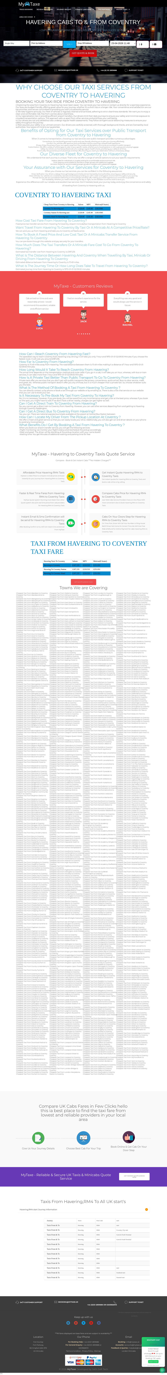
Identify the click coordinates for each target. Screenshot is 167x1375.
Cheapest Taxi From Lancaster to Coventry (65, 985)
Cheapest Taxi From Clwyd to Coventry (30, 937)
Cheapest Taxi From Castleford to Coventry (32, 877)
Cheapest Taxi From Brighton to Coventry (31, 799)
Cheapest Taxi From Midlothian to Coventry (99, 673)
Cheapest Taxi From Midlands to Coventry (98, 671)
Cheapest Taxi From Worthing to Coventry (132, 1042)
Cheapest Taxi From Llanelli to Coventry (64, 1063)
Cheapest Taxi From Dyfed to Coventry (64, 593)
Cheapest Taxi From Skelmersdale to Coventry (133, 604)
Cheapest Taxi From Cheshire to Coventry (31, 898)
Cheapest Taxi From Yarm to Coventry (130, 1061)
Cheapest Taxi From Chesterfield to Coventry (32, 905)
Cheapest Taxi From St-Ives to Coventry (130, 677)
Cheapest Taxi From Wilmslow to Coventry (132, 994)
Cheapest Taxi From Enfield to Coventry (64, 656)
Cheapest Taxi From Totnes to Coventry (130, 816)
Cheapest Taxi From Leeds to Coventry (64, 1002)
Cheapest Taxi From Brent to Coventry (30, 777)
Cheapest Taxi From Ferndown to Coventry (65, 701)
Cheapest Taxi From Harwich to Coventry (65, 820)
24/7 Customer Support (31, 70)
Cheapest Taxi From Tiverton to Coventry (131, 807)
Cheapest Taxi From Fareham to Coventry (65, 686)
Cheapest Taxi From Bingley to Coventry (31, 725)
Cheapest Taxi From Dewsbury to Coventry (32, 1022)
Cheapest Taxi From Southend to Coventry (132, 660)
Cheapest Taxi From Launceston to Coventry (66, 990)
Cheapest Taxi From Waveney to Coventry (131, 918)
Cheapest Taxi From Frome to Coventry (64, 714)
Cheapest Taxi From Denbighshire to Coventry (33, 1011)
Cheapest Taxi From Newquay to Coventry (98, 740)
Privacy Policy (87, 1351)
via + (69, 44)
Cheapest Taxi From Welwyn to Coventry (131, 929)
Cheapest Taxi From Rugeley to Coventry (98, 1029)
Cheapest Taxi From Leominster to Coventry (66, 1016)
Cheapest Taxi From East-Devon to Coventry (66, 602)
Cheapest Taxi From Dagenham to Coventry (32, 1002)
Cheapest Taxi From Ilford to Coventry (63, 901)
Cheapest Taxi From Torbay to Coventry (130, 810)
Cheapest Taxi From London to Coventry (98, 593)
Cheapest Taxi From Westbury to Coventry (132, 966)
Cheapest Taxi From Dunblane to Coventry (32, 1063)
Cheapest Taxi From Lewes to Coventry (64, 1020)
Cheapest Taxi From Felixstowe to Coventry (65, 693)
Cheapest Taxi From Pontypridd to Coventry (99, 944)
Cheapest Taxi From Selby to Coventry (97, 1070)
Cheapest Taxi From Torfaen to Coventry (131, 812)
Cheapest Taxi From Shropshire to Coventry (132, 599)
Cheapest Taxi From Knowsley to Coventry (65, 974)
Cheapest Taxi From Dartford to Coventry (31, 1005)
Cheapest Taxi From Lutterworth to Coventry (99, 606)
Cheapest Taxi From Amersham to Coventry (32, 623)
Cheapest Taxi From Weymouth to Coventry (132, 977)
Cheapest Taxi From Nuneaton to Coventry (98, 814)
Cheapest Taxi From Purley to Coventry (97, 963)
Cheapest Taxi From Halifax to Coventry (64, 797)
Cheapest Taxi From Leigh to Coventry (64, 1011)
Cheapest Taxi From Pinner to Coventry (97, 935)
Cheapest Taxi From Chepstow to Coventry (32, 892)
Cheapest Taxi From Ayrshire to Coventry (31, 656)
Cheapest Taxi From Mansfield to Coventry (98, 636)
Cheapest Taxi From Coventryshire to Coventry (33, 976)
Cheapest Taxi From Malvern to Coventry (98, 623)
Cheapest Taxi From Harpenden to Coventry (66, 812)
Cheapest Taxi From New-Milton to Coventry (99, 719)
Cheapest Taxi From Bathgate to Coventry (31, 693)
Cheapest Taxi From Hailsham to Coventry (65, 794)
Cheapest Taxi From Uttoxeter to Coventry (131, 844)
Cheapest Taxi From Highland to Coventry (65, 870)
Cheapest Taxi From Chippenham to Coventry (33, 909)
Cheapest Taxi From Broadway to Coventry (32, 807)
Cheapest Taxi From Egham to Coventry (64, 640)
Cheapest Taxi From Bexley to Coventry (30, 716)
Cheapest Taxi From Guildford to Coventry (65, 782)
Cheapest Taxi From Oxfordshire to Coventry (99, 901)
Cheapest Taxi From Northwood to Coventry (99, 803)
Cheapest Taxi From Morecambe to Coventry (99, 695)
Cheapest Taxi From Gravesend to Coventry (66, 762)
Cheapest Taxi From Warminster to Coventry (132, 903)
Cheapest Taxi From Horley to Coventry (64, 883)
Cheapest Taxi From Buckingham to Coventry (33, 818)
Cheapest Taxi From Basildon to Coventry (31, 678)
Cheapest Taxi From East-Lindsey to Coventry (66, 619)
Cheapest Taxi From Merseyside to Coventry (99, 656)
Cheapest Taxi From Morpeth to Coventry (98, 701)
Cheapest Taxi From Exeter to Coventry (64, 678)
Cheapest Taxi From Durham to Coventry (31, 1074)
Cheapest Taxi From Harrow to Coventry (64, 816)
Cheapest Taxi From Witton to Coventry (130, 1024)
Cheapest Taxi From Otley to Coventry (97, 898)
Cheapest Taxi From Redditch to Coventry (98, 981)
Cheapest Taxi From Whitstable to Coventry (132, 985)
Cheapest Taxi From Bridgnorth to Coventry (32, 784)
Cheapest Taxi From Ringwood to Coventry (99, 1007)
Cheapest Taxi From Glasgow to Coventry (65, 740)
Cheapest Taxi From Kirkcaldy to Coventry (65, 970)
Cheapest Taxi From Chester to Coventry (31, 903)
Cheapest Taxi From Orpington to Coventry (99, 894)
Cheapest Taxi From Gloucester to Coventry (66, 749)
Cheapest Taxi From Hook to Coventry (64, 881)
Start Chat (153, 1361)
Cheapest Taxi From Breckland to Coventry (32, 775)
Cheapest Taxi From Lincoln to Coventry (64, 1028)
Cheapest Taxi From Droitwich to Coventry (32, 1046)
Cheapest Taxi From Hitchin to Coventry (64, 875)
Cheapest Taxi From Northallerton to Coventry (100, 786)
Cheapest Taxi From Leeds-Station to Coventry (67, 1000)
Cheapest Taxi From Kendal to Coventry (64, 927)
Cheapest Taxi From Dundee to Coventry (31, 1065)
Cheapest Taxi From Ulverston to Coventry (131, 842)
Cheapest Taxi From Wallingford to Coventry (132, 883)
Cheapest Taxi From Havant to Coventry (64, 827)
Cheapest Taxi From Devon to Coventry (30, 1020)
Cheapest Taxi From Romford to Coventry (98, 1018)
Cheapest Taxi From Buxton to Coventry (31, 840)
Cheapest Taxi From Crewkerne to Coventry (32, 987)
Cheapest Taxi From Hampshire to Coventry (66, 807)
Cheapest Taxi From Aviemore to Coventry (31, 645)
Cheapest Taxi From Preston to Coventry (98, 955)
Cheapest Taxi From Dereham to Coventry (31, 1016)
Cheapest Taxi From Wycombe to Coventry (132, 1055)
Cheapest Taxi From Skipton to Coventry (131, 606)
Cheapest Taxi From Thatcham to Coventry (132, 795)
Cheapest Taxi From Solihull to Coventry (131, 612)
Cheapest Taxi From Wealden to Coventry (131, 922)
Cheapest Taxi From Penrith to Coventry (97, 920)
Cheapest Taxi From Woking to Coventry (131, 1026)
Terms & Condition (73, 1351)
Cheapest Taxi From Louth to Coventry (97, 599)
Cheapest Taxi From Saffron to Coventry (97, 1042)
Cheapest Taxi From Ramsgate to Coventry (99, 966)
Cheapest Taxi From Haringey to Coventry (65, 808)
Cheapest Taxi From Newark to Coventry (98, 721)
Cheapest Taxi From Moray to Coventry (97, 691)
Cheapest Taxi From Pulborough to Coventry (99, 961)
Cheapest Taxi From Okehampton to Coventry (100, 883)
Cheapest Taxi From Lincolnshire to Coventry (66, 1029)
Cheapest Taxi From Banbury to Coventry (31, 662)
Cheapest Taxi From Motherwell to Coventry (99, 703)
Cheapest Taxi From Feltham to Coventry (65, 695)
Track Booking (26, 9)
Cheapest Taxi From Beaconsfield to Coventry (33, 695)
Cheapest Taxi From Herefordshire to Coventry (67, 853)
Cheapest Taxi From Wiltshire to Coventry (131, 996)
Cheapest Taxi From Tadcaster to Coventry (132, 766)
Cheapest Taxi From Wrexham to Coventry (132, 1048)
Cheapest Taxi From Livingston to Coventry (65, 1059)
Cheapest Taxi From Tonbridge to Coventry (132, 808)
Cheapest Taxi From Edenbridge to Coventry (66, 630)
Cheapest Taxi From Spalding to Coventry (131, 665)
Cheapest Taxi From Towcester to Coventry (132, 818)
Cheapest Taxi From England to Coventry (65, 658)
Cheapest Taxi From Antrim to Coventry (31, 628)
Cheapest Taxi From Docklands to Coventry (32, 1028)
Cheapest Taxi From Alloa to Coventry (30, 612)
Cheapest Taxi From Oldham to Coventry (98, 886)
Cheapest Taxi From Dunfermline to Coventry (33, 1067)
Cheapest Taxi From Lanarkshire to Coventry (66, 981)
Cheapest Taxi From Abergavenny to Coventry (33, 599)
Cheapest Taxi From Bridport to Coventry (31, 788)
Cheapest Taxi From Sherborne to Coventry (132, 593)
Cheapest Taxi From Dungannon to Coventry (32, 1068)
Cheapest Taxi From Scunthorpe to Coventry (99, 1065)
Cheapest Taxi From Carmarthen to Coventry (32, 868)
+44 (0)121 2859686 (91, 1342)
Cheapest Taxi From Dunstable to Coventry (32, 1072)
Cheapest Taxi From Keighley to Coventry (65, 925)
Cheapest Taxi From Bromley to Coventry (31, 810)
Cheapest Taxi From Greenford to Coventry (65, 777)
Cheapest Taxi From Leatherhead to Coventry (66, 992)
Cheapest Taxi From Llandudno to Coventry (66, 1061)
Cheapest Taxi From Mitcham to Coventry (98, 682)
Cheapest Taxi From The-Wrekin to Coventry (132, 797)
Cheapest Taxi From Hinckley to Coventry (65, 873)
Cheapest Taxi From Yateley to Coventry (131, 1063)
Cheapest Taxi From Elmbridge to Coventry (66, 651)
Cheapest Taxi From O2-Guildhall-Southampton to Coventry (95, 872)
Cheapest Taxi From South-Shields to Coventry (133, 641)
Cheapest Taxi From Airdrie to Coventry (30, 608)
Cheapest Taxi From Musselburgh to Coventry (100, 704)
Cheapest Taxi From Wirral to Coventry (130, 1016)
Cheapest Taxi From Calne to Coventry (30, 846)
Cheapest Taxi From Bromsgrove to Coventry (32, 812)
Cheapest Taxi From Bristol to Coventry (30, 801)
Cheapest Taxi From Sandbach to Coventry (98, 1050)
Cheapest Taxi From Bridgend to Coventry (31, 782)
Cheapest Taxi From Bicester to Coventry (31, 719)
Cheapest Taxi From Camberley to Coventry (32, 847)
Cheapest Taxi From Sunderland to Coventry (132, 745)
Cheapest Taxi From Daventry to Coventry (31, 1007)
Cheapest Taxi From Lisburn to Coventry (64, 1035)
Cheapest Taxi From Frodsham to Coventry (65, 712)
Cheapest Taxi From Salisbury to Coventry (98, 1048)
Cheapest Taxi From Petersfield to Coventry (99, 933)
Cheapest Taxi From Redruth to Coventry (98, 985)
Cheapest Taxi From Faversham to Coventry (66, 691)
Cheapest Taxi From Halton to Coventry (64, 799)
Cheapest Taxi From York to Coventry (130, 1067)
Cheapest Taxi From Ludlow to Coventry (97, 602)
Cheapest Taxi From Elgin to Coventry (63, 641)
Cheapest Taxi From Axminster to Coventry (32, 647)
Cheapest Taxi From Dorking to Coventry (31, 1033)
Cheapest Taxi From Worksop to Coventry (131, 1041)
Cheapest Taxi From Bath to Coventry (30, 691)
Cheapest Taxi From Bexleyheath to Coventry (33, 717)
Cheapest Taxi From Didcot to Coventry (30, 1024)
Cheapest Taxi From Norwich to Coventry (98, 808)
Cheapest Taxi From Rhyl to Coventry (96, 1000)
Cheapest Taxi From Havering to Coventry (65, 838)
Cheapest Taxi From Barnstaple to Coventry (32, 675)
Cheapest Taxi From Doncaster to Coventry (32, 1029)
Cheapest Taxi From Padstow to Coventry (98, 909)
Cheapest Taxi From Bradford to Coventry (31, 771)
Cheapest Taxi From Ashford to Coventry (31, 641)
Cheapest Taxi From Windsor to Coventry (131, 1013)
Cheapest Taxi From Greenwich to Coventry (66, 779)
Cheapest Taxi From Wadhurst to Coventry (132, 875)
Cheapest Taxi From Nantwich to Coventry (98, 708)
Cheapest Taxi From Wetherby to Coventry (132, 974)
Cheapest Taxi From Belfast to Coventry (30, 706)
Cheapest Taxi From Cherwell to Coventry (31, 894)
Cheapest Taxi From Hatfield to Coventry (65, 825)
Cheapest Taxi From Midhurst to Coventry (98, 669)
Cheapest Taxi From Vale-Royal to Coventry (132, 857)
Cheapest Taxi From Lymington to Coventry (99, 608)
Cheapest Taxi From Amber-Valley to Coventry (33, 619)
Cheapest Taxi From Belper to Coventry (30, 708)
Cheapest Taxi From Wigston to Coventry (131, 992)
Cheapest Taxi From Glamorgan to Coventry (66, 730)
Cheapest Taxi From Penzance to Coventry (98, 922)
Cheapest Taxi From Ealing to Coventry (64, 595)
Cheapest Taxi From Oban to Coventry (97, 881)
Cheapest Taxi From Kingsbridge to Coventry (66, 955)
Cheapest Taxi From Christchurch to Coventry (33, 916)
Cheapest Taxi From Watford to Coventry (131, 916)
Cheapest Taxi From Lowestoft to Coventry (98, 601)
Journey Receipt (64, 9)
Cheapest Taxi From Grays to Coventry (64, 764)
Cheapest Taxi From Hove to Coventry (63, 888)
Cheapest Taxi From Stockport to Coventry (132, 708)
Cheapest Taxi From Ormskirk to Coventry (98, 892)
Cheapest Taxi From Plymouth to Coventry (98, 937)
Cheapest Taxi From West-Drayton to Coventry (133, 940)
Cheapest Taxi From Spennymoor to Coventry (133, 667)
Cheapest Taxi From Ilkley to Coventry (63, 905)
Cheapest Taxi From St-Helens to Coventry (132, 675)
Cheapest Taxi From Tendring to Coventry (131, 782)
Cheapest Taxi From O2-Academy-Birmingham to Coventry (95, 824)
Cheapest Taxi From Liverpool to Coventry (65, 1057)
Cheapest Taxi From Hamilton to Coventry (65, 801)
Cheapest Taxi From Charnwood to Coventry (32, 883)
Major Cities (123, 9)
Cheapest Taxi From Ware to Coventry (130, 899)
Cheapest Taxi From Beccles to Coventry (31, 697)
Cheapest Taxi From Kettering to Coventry (65, 938)
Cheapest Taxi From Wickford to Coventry (131, 987)
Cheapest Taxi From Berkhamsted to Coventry (33, 710)
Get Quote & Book (83, 53)
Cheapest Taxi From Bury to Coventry (30, 836)
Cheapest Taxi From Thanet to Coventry (131, 794)
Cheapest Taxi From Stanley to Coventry (131, 699)
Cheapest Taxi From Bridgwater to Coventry (32, 786)
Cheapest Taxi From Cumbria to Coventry (31, 996)
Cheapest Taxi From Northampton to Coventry (100, 788)
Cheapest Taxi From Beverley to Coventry (31, 714)
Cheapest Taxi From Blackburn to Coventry (32, 736)
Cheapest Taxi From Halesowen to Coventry (66, 795)
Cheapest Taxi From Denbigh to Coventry (31, 1009)
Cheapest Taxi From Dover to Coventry (30, 1037)
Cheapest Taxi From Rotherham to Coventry (99, 1024)
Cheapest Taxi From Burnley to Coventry (31, 827)
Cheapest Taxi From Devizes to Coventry (31, 1018)
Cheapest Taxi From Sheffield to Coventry (98, 1074)
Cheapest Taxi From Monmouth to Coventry (99, 686)
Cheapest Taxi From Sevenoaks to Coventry (99, 1072)
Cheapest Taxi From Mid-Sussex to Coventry (99, 664)
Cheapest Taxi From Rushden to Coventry (98, 1035)
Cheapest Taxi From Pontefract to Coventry (99, 940)
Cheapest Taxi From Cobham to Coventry (31, 942)
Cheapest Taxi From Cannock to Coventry (31, 857)
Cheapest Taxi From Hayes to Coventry (64, 840)
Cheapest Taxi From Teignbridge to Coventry (132, 779)
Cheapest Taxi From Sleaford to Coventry (131, 608)
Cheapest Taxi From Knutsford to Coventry (65, 976)
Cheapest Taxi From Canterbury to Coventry (32, 862)
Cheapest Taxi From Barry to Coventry (30, 677)
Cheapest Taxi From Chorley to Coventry (31, 914)
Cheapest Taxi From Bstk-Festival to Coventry (33, 816)
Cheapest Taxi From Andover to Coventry (31, 625)
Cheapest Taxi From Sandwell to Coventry (98, 1052)
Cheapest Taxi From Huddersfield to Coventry (66, 890)
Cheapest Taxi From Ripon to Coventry (97, 1009)
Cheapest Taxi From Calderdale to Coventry (32, 844)
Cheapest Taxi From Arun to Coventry (30, 634)
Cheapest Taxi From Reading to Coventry (98, 974)
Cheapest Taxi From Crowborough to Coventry (33, 990)
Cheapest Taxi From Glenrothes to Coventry (66, 747)
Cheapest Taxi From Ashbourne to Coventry (32, 638)
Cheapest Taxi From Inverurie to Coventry (65, 911)
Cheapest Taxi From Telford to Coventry (130, 781)
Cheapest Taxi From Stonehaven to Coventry (132, 717)
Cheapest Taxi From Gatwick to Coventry (65, 721)
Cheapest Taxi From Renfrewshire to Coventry (100, 992)
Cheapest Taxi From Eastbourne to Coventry (66, 627)
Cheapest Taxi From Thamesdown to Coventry (133, 792)
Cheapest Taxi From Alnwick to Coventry (31, 614)
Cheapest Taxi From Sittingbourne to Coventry (133, 601)
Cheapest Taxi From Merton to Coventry (97, 658)
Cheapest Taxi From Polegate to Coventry (98, 938)
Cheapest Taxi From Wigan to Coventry (130, 990)
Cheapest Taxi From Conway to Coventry (31, 950)
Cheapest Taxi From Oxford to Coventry (97, 899)
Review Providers (45, 9)
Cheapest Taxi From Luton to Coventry (97, 604)
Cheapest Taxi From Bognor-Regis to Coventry (33, 745)
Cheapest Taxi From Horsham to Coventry (65, 885)
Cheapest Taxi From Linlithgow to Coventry (66, 1031)
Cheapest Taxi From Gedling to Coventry (65, 723)
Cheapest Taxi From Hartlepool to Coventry (66, 818)
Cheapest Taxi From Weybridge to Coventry (132, 976)
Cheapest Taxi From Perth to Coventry (97, 925)
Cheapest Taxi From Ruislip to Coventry (97, 1031)
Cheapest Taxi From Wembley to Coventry (132, 935)
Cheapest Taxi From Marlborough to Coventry (100, 643)
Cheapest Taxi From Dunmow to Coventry (31, 1070)
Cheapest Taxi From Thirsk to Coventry (130, 801)
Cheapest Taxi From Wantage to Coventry (131, 898)
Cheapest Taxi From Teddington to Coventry (132, 777)
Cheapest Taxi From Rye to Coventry (96, 1041)
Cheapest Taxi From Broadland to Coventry (32, 805)
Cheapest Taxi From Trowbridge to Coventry (132, 827)
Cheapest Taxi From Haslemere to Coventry (66, 821)
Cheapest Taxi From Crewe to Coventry (30, 985)
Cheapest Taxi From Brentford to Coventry (32, 779)
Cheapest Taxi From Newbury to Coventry (98, 723)
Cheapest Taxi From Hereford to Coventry (65, 851)
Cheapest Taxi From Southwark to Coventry (132, 664)
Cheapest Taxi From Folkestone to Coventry (66, 708)
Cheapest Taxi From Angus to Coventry (30, 627)
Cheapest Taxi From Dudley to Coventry (31, 1048)
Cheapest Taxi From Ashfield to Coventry (31, 640)
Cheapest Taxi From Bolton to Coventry (30, 747)
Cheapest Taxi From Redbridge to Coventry (99, 976)
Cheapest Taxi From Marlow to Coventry (97, 645)
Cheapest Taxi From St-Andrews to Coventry (132, 671)
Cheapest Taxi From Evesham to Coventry (65, 677)
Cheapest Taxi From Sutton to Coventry (130, 755)
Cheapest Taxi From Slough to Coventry (131, 610)
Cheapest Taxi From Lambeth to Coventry (65, 979)
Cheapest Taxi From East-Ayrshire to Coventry (66, 597)
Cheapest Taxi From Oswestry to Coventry (98, 896)
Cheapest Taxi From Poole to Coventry (97, 946)
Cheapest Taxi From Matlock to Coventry (98, 649)
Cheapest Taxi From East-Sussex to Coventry (66, 625)
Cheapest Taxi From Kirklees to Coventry (64, 972)
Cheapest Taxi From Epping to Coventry (64, 664)
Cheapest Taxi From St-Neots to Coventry (131, 682)
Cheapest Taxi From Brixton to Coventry (31, 803)
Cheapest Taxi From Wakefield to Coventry (132, 877)
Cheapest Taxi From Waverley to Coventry (131, 920)
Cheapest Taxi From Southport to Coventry (132, 662)
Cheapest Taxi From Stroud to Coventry (130, 736)
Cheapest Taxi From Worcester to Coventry (132, 1035)
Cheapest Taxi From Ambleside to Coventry (32, 621)
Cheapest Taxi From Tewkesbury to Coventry (132, 788)
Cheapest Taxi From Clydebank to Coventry (32, 938)
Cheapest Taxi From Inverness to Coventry (65, 909)
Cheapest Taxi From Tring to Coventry (130, 825)
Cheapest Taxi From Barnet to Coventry (30, 671)
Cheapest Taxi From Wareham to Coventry (132, 901)
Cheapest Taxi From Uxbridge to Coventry (131, 846)
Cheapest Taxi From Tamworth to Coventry (132, 771)
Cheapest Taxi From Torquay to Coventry (131, 814)
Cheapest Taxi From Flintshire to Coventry (65, 706)
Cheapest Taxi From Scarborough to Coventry (100, 1057)
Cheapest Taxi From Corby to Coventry (30, 951)
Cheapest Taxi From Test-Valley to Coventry (132, 784)
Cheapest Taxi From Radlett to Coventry (97, 964)
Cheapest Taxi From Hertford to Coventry (65, 857)
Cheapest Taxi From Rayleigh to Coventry (98, 968)
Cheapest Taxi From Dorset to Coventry (30, 1035)
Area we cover (27, 17)
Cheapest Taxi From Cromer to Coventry (31, 989)
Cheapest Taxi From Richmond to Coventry (99, 1002)
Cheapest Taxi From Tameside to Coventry (132, 769)
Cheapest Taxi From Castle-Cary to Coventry (32, 875)
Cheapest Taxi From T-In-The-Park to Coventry (133, 764)
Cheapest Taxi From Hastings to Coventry (65, 823)
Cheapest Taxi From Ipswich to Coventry (64, 912)
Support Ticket (136, 70)
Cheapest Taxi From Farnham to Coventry (65, 690)
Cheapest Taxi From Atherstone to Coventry (32, 643)
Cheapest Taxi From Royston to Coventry (98, 1026)
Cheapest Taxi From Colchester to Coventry (32, 944)
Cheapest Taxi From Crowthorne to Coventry (32, 992)
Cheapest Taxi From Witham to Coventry (131, 1020)
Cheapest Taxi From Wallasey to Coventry (131, 881)
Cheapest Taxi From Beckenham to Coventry (32, 699)
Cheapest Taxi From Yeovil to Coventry (130, 1065)
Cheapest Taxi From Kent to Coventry (63, 935)
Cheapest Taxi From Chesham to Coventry (31, 896)
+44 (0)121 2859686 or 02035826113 (102, 1305)
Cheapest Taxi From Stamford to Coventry (131, 697)
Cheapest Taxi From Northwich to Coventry (99, 801)
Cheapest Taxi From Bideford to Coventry (31, 721)
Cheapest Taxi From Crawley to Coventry (31, 979)
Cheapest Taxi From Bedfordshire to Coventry (33, 703)
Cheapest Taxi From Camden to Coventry (31, 855)
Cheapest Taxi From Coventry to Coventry (31, 974)
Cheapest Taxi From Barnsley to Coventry (31, 673)
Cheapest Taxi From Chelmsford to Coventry (32, 888)
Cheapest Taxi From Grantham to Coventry (65, 760)
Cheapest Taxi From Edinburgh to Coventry (66, 638)
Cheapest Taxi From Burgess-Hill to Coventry (32, 825)
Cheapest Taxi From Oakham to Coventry (98, 879)
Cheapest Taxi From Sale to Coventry (96, 1044)
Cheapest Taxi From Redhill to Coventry (97, 983)
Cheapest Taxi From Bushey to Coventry (31, 838)
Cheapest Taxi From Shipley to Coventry (131, 595)
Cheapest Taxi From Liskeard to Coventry (65, 1037)
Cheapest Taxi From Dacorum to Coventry (31, 1000)
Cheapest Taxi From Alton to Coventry (30, 615)
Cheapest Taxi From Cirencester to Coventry (32, 918)
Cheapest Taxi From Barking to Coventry (31, 669)
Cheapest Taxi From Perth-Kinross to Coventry (100, 924)
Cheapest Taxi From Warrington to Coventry (132, 905)
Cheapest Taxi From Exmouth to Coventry (65, 680)
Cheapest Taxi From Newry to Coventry (97, 742)
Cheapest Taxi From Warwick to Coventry (131, 907)
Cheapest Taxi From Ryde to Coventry (97, 1039)
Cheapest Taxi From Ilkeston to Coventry (64, 903)
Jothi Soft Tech (100, 1369)
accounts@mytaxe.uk (133, 1345)
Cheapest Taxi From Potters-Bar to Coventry (99, 951)
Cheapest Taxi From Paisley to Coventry (97, 912)
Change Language (84, 9)
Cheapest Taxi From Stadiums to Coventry (132, 690)
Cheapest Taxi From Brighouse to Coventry (32, 790)
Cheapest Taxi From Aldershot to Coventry (32, 610)
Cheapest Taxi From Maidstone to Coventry (99, 615)
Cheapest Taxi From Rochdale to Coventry (98, 1011)
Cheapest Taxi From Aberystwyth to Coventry (33, 601)
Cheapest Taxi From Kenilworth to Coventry (66, 929)
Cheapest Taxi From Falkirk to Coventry (64, 682)
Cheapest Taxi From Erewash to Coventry (65, 667)
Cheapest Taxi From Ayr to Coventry (29, 654)
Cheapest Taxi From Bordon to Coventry (31, 749)
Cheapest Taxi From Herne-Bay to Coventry (66, 855)
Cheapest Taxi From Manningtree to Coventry (100, 634)
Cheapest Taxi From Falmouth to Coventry (65, 684)
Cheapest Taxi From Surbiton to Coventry (131, 747)
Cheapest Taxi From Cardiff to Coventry (30, 864)
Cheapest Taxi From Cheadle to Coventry (31, 886)
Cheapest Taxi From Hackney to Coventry (65, 788)
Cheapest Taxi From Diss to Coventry (29, 1026)
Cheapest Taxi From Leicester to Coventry (65, 1007)
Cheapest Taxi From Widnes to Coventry (131, 989)
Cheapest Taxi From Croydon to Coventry (31, 994)
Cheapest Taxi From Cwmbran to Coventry (32, 998)
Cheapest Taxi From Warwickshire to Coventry (133, 909)
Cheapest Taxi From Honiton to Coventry (65, 879)
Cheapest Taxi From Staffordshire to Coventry (133, 693)
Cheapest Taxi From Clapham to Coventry (31, 931)
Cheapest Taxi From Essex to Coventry (64, 671)
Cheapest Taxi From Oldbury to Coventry (98, 885)
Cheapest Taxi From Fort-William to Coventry (66, 710)
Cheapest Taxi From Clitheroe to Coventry (31, 935)
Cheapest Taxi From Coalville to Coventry (31, 940)
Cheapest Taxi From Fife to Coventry (63, 703)
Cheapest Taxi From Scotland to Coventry (98, 1059)
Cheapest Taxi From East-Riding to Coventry (66, 623)
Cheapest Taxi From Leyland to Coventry (65, 1024)
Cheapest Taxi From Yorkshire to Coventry (131, 1068)
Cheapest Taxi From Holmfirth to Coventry (65, 877)
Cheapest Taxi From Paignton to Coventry (98, 911)
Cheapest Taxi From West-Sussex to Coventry (133, 957)
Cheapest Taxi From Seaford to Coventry (98, 1067)
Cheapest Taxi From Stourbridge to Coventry (132, 719)
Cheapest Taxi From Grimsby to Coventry (65, 781)
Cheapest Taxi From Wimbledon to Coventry (132, 1002)
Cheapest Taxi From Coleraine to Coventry (31, 946)
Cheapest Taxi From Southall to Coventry (131, 651)
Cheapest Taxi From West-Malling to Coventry (133, 951)
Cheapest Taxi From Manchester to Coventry (99, 632)
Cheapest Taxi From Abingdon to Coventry (32, 602)
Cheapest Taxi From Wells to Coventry (130, 927)
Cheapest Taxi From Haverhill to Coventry (65, 836)
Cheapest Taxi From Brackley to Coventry (31, 760)
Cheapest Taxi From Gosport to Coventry (65, 758)
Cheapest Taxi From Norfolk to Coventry (97, 747)
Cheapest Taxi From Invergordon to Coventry (66, 907)
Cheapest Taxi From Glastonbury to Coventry (66, 745)
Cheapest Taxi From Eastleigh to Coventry (65, 628)
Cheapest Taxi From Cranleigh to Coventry (32, 977)
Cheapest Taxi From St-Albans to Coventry (132, 669)
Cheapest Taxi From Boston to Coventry (31, 755)
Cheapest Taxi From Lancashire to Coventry (66, 983)
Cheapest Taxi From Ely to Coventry (63, 653)
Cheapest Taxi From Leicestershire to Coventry (67, 1009)
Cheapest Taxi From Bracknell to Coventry (31, 766)
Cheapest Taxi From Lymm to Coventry (97, 610)
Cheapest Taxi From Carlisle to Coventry (31, 866)
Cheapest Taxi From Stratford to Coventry (131, 730)
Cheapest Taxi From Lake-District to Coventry (66, 977)
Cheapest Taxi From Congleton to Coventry (32, 948)
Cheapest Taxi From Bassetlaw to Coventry (32, 686)
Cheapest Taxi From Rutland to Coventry (98, 1037)
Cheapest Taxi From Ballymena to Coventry (32, 660)
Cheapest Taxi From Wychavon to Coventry (132, 1050)
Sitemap (97, 1351)
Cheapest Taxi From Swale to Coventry (130, 758)
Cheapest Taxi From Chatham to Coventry (31, 885)
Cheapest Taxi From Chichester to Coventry (32, 907)
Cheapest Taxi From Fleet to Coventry (63, 704)
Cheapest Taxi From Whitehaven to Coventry (132, 983)
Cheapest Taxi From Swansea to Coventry (131, 760)
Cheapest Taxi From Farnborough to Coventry (67, 688)
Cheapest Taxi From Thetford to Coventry (131, 799)
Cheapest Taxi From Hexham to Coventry (65, 860)
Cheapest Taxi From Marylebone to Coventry (99, 647)
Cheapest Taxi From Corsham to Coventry (31, 955)
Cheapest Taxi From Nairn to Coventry (97, 706)
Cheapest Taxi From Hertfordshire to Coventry (67, 859)
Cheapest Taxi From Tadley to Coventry (130, 768)
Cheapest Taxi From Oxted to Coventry (97, 903)
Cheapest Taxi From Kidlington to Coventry (66, 944)
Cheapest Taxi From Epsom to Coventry (64, 665)
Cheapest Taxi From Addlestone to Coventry (32, 606)
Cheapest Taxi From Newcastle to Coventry (99, 725)
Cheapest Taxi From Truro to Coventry (130, 829)
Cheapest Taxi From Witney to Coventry (131, 1022)
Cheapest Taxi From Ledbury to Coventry (65, 994)
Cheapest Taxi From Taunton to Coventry (131, 773)
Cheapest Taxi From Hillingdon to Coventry (66, 872)
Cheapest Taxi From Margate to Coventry (98, 638)
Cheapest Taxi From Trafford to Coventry (131, 823)
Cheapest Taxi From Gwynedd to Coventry (65, 786)
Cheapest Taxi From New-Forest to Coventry (99, 717)
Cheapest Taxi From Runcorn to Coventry (98, 1033)
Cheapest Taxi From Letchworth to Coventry (66, 1018)
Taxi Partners (105, 9)
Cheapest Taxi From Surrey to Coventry (130, 749)
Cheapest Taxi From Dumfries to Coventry (31, 1054)
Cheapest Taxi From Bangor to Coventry (31, 664)
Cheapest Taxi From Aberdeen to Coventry (32, 593)
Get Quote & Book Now (83, 582)
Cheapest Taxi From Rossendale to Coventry (99, 1022)
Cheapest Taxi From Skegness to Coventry (131, 602)
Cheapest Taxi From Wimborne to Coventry (132, 1003)
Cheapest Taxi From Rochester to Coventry (98, 1013)
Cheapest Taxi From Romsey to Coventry (98, 1020)
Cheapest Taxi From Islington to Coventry (65, 924)
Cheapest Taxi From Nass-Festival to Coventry (100, 710)
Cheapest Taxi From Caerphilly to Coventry (32, 842)
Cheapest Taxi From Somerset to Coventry (132, 614)
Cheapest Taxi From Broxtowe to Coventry (31, 814)
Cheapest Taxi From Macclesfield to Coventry (99, 612)
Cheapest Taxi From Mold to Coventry (97, 684)
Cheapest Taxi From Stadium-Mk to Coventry (133, 688)
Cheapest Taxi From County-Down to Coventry (33, 961)
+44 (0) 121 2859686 (109, 70)
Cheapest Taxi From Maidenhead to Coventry (99, 614)
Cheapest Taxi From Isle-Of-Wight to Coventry (67, 922)
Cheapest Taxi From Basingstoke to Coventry (32, 684)
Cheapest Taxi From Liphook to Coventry (65, 1033)
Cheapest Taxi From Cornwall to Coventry (31, 953)
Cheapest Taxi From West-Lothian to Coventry (133, 950)
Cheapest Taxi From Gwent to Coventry (64, 784)
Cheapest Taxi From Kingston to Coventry (65, 961)
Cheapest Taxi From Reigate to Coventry (98, 990)
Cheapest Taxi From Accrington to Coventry (32, 604)
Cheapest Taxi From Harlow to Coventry (64, 810)
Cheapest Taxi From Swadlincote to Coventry (132, 756)
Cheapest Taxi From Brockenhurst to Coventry (33, 808)
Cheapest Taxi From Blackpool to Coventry (32, 738)
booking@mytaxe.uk (68, 70)
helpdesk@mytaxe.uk (137, 1348)
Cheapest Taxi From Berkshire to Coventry (31, 712)
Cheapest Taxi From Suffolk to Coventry (130, 743)
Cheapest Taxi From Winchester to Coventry (132, 1005)
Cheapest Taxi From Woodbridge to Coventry (133, 1033)
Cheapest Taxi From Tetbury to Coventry (131, 786)
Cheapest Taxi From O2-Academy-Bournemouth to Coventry (95, 828)
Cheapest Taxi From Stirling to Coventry (131, 704)
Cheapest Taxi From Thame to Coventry (131, 790)
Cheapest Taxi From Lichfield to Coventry (65, 1026)
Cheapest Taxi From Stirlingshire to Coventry (132, 706)
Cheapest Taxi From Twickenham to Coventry (133, 834)
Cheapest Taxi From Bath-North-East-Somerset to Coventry (30, 689)
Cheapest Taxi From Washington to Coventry (132, 911)
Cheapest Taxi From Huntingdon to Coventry (66, 896)
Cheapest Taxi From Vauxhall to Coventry (131, 862)
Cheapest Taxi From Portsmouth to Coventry (99, 950)
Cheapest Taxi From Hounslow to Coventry (65, 886)
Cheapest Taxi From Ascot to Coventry (30, 636)
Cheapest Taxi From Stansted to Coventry (131, 701)
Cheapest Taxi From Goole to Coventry (64, 756)
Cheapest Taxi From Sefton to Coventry (97, 1068)
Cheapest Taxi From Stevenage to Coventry (132, 703)
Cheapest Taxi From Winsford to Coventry (131, 1015)
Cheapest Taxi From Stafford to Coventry (131, 691)
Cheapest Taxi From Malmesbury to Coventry (99, 619)
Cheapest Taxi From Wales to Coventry (130, 879)
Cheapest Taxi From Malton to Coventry (97, 621)
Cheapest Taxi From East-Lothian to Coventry (66, 621)
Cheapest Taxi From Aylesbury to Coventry (32, 649)
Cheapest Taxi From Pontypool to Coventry (99, 942)
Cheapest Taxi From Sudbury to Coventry (131, 738)
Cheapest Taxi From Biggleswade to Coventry (33, 723)
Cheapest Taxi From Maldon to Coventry (98, 617)
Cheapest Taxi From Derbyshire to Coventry (32, 1015)
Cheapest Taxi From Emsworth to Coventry (65, 654)
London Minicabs (129, 1351)
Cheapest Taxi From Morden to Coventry (98, 693)
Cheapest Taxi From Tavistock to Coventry (131, 775)
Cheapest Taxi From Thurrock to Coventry (131, 803)
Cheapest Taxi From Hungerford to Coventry (66, 894)
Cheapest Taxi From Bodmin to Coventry (31, 743)
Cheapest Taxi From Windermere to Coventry (133, 1007)
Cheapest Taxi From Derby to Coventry (30, 1013)
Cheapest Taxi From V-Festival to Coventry (132, 847)
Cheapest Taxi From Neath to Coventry (97, 716)
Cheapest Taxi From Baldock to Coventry (31, 658)
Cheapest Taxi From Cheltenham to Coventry (33, 890)
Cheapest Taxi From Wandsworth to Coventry (133, 896)
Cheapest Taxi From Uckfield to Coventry (131, 840)
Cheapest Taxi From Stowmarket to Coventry (132, 721)
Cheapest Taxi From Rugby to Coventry (97, 1028)
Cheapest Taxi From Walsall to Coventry (131, 886)
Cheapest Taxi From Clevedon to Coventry (31, 933)
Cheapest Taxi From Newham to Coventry (98, 734)
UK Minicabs (38, 1351)
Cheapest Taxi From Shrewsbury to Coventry (132, 597)
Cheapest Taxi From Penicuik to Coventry (98, 918)
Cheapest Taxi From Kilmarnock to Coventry (66, 946)
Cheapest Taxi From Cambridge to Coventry (32, 849)
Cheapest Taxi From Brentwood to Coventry (32, 781)
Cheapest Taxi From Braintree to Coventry (31, 773)
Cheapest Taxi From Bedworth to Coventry (32, 704)
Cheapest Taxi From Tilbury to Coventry (130, 805)
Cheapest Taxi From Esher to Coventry (64, 669)
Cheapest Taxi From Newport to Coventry (98, 738)
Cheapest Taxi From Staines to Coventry (131, 695)
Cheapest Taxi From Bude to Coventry (30, 823)
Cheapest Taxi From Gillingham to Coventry (66, 729)
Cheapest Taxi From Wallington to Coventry (132, 885)
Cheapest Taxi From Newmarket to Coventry (99, 736)
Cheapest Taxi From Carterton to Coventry (31, 873)
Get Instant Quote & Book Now (134, 1176)
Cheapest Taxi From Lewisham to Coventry (65, 1022)
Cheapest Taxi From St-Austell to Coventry (131, 673)
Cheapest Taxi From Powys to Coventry (97, 953)
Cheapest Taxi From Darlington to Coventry (32, 1003)
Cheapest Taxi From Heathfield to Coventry (65, 846)
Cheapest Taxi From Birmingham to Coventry (33, 730)
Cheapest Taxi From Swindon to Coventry (131, 762)
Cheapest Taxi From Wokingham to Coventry (133, 1028)
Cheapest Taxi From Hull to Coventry (63, 892)
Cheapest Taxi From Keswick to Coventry (65, 937)
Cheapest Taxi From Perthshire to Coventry (99, 927)
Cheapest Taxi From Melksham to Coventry (99, 651)
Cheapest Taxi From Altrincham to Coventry (32, 617)
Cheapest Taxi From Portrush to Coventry (98, 948)
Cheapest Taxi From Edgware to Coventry (65, 632)
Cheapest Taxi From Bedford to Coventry (31, 701)
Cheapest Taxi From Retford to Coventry (97, 994)
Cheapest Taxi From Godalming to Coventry (66, 755)
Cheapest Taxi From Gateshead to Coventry (66, 719)
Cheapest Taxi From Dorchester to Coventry (32, 1031)
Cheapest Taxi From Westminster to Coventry (133, 968)
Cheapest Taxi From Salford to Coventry (97, 1046)
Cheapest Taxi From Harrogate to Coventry (65, 814)
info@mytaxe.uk (132, 1342)
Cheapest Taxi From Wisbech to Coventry (131, 1018)
